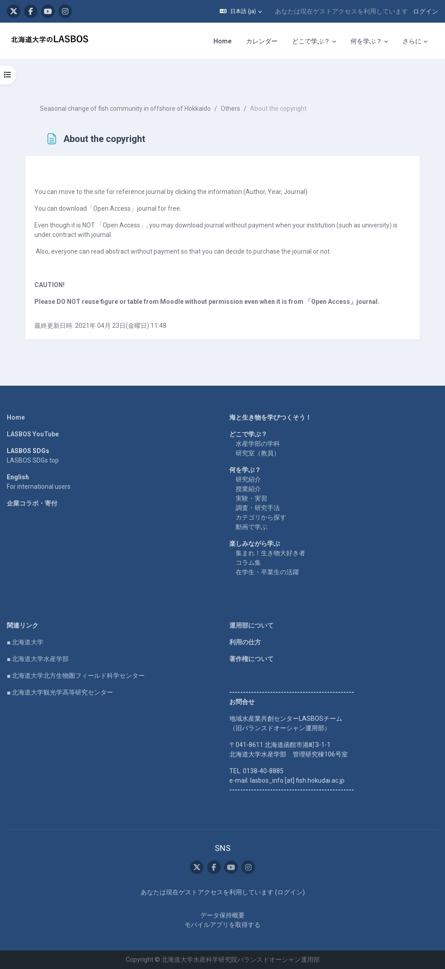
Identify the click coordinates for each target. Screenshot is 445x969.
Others (230, 108)
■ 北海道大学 (25, 642)
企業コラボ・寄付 (32, 503)
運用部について (251, 625)
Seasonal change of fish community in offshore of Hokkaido (125, 108)
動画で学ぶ (251, 526)
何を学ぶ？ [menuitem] (366, 41)
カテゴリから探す (261, 517)
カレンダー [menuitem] (262, 41)
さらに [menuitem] (411, 41)
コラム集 (248, 562)
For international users (39, 486)
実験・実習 (251, 498)
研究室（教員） (258, 453)
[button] (240, 11)
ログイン (425, 11)
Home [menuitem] (222, 41)
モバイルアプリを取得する (222, 924)
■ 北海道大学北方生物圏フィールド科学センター (76, 675)
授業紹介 (248, 488)
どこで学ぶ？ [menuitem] (311, 41)
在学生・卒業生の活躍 (267, 572)
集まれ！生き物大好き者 (270, 553)
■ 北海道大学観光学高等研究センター (60, 692)
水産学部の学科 (258, 443)
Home (16, 417)
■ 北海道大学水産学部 (38, 658)
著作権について (251, 658)
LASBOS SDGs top (33, 460)
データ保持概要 (222, 915)
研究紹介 (248, 479)
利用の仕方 (245, 642)
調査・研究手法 (258, 507)
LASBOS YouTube (33, 434)
